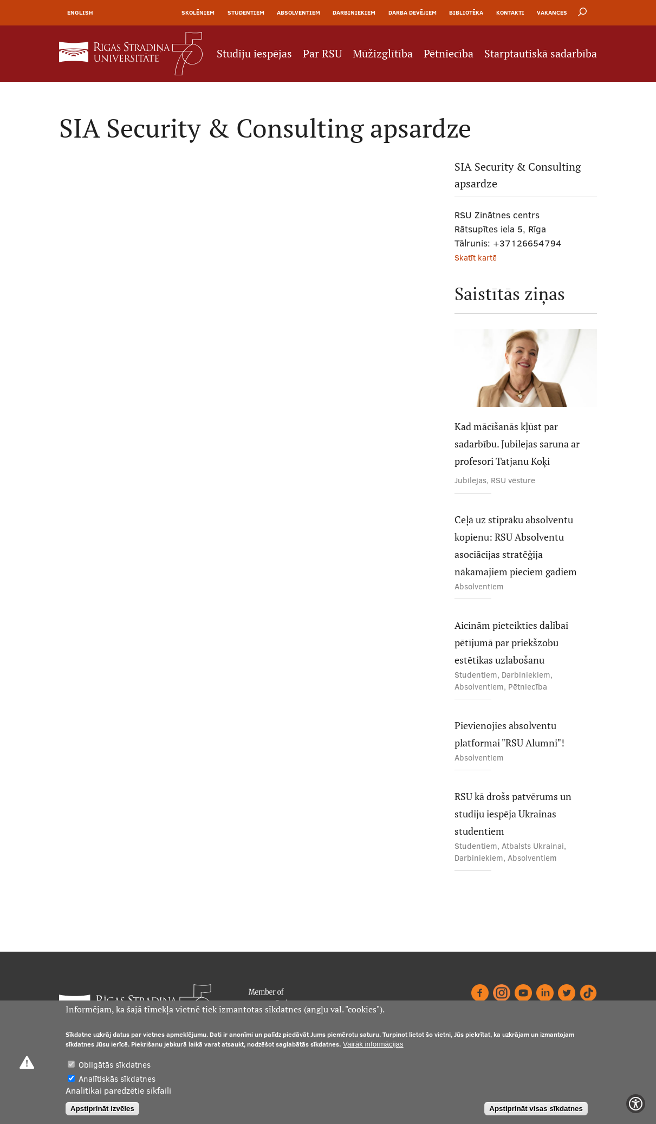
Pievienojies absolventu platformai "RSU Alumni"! (509, 734)
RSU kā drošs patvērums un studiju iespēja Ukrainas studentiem (512, 813)
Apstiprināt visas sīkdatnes (536, 1108)
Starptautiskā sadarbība (540, 54)
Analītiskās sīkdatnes (117, 1078)
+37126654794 (527, 243)
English (80, 12)
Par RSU (322, 54)
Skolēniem (198, 12)
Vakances (552, 12)
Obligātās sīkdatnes (115, 1064)
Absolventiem (298, 12)
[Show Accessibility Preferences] (635, 1103)
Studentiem (246, 12)
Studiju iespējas (254, 54)
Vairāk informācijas (373, 1044)
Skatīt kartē (475, 257)
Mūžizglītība (383, 54)
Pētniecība (448, 54)
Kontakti (510, 12)
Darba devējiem (412, 12)
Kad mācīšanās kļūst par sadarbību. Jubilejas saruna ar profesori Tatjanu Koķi (517, 443)
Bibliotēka (466, 12)
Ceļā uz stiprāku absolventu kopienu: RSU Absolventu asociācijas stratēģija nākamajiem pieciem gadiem (515, 546)
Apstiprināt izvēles (102, 1108)
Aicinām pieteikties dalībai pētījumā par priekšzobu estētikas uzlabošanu (511, 642)
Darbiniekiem (354, 12)
